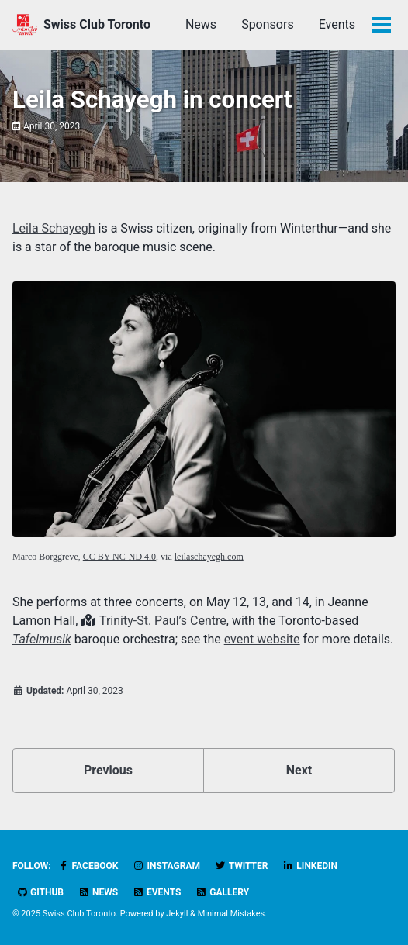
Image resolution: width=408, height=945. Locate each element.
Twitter (241, 866)
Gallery (222, 892)
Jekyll (177, 914)
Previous (108, 770)
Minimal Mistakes (231, 914)
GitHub (40, 892)
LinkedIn (309, 866)
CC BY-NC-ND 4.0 (119, 556)
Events (337, 24)
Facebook (88, 866)
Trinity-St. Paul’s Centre (162, 620)
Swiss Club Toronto (96, 24)
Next (299, 770)
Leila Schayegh (53, 228)
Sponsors (267, 24)
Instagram (166, 866)
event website (262, 639)
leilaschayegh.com (209, 556)
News (200, 24)
